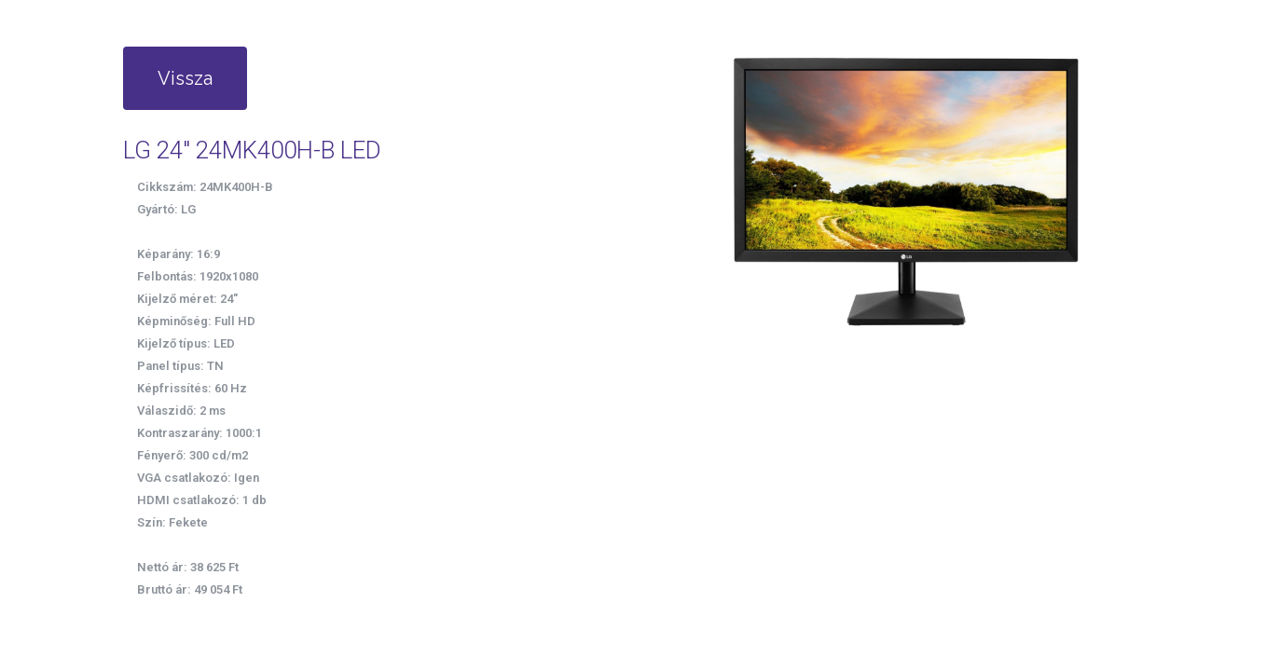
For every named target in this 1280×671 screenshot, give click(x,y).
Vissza (185, 78)
